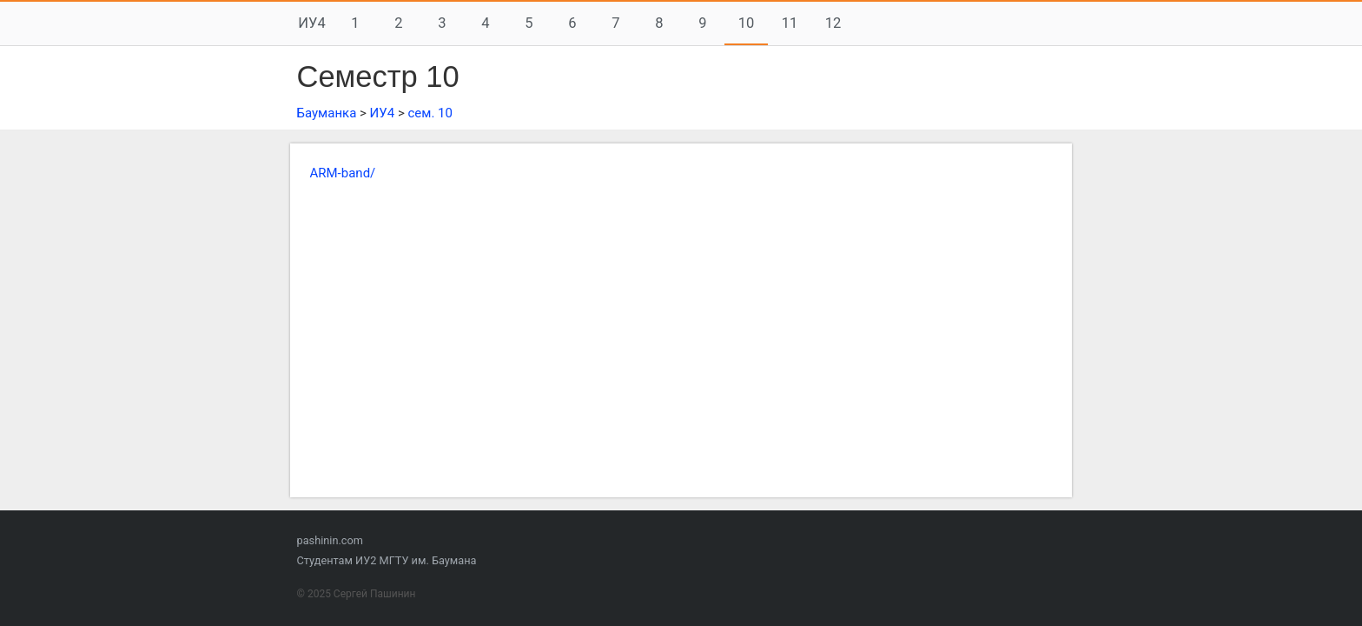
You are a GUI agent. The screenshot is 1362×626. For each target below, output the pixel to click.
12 (833, 23)
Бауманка (327, 113)
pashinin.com (330, 540)
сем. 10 (429, 113)
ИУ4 (311, 23)
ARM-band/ (343, 173)
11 (790, 23)
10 (746, 23)
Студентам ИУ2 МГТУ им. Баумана (387, 560)
